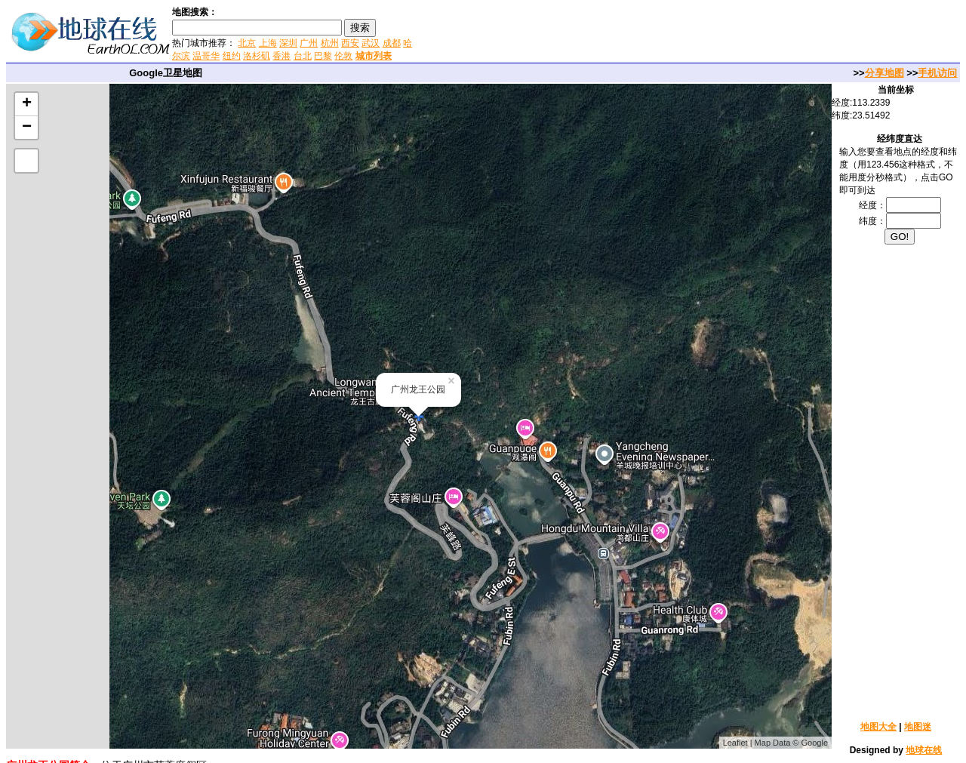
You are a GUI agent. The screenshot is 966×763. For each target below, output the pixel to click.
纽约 (232, 56)
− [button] (27, 127)
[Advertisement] (595, 33)
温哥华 (206, 56)
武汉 (370, 43)
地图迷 (917, 726)
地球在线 (924, 750)
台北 (303, 56)
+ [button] (27, 104)
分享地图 (884, 72)
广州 (309, 43)
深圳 (288, 43)
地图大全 (878, 726)
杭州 (330, 43)
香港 (281, 56)
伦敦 (343, 56)
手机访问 (937, 72)
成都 (392, 43)
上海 (268, 43)
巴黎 (323, 56)
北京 (247, 43)
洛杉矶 (256, 56)
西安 (350, 43)
